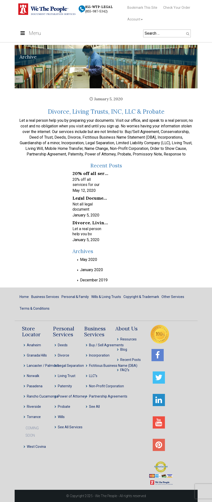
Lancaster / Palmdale (43, 366)
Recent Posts (130, 360)
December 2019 (94, 280)
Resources (128, 339)
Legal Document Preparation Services (90, 198)
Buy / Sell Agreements (106, 345)
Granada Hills (37, 355)
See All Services (70, 427)
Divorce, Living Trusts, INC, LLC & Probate (106, 111)
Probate (64, 407)
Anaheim (34, 345)
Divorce (63, 355)
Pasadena (34, 386)
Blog (123, 349)
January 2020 (91, 269)
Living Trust (66, 376)
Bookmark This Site (142, 8)
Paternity (65, 386)
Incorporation (99, 355)
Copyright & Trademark (141, 297)
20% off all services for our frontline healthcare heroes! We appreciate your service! (90, 173)
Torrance (34, 417)
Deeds (63, 345)
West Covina (36, 447)
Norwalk (33, 376)
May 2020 (88, 259)
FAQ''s (124, 370)
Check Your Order (176, 8)
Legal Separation (71, 366)
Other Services (173, 297)
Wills (61, 417)
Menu (30, 33)
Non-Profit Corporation (106, 386)
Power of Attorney (72, 396)
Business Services (45, 297)
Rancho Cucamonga (42, 396)
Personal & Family (75, 297)
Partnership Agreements (108, 396)
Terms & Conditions (35, 308)
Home (24, 297)
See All (94, 407)
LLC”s (93, 376)
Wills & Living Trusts (106, 297)
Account (133, 19)
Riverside (34, 407)
